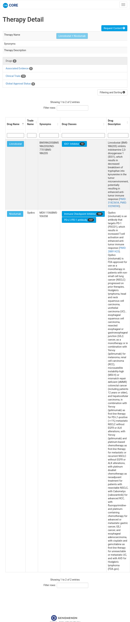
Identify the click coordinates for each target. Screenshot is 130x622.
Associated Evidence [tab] (19, 68)
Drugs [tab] (11, 61)
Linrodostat (15, 143)
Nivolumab (15, 214)
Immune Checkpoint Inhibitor (83, 214)
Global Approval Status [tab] (20, 83)
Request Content (114, 28)
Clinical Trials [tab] (16, 76)
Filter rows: (50, 107)
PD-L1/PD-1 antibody (79, 220)
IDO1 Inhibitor (74, 143)
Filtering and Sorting (112, 92)
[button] (23, 124)
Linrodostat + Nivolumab (72, 36)
